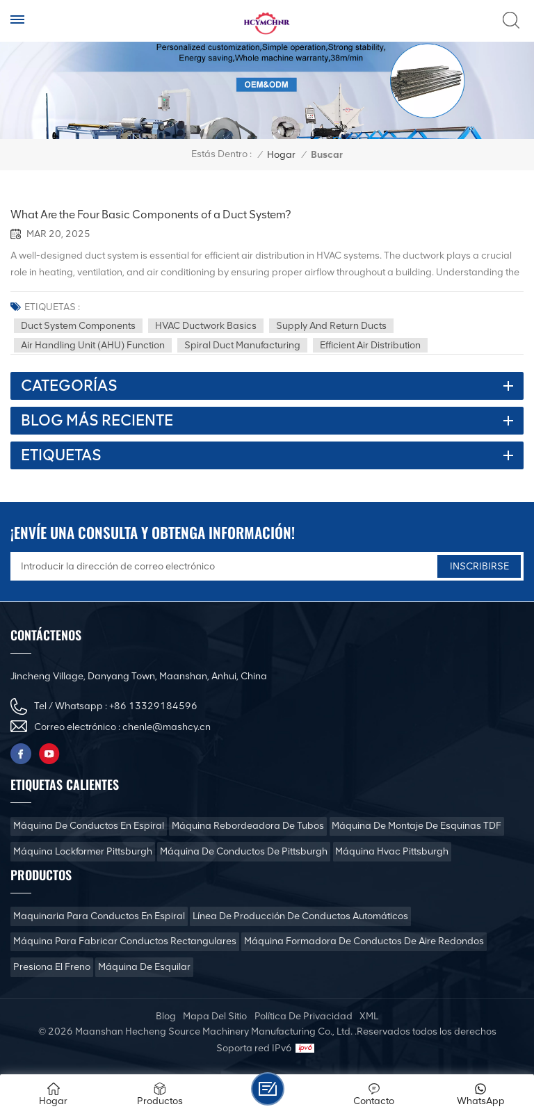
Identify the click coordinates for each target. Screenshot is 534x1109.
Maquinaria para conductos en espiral (99, 916)
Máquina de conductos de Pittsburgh (243, 851)
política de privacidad (303, 1016)
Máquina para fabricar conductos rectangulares (124, 941)
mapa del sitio (215, 1016)
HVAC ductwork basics (206, 326)
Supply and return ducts (331, 326)
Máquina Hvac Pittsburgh (391, 851)
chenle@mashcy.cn (166, 727)
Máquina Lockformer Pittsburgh (82, 851)
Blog (166, 1016)
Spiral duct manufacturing (242, 345)
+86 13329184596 (153, 706)
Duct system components (78, 326)
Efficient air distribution (370, 345)
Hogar (281, 154)
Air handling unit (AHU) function (93, 345)
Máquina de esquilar (144, 967)
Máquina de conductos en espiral (88, 826)
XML (368, 1016)
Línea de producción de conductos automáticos (300, 916)
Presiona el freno (51, 967)
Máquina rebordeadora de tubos (248, 826)
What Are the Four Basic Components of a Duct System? (150, 215)
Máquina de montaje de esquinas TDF (416, 826)
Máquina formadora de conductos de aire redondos (364, 941)
